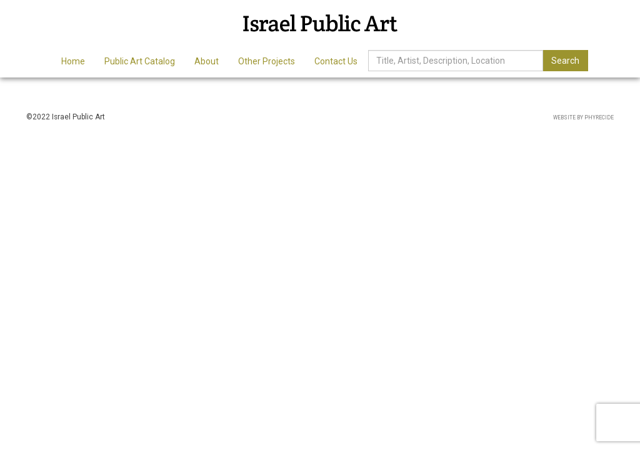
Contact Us (336, 61)
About (206, 61)
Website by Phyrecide (583, 117)
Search (565, 61)
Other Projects (266, 61)
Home (73, 61)
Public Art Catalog (139, 61)
